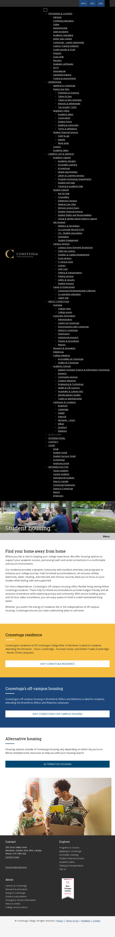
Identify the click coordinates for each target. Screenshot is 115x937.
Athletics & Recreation (69, 225)
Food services (64, 258)
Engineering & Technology (70, 384)
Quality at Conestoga (68, 362)
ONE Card (63, 269)
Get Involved (59, 222)
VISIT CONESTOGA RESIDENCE (57, 663)
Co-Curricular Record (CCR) (71, 229)
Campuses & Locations (64, 402)
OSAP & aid (63, 135)
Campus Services (61, 243)
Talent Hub (63, 297)
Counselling (63, 197)
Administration (65, 319)
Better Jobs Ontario (62, 38)
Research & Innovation (64, 348)
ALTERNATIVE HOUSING (57, 764)
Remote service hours (68, 207)
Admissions (54, 82)
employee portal (61, 463)
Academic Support (62, 157)
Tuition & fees (65, 96)
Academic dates (65, 114)
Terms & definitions (67, 128)
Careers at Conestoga (68, 323)
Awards (61, 139)
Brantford (62, 405)
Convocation (64, 117)
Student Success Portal (64, 456)
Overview (57, 305)
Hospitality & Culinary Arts (70, 391)
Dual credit (58, 56)
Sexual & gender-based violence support (77, 218)
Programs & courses (60, 13)
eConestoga (64, 168)
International (59, 71)
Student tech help (66, 182)
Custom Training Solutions (66, 46)
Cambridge (63, 409)
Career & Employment (64, 287)
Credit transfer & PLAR (64, 49)
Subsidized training (62, 74)
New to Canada (60, 481)
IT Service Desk (65, 261)
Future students (60, 470)
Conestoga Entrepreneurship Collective (77, 290)
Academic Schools (62, 366)
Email (55, 449)
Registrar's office (61, 110)
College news (64, 308)
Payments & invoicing (68, 92)
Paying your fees (61, 89)
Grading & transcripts (68, 125)
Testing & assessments (64, 78)
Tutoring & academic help (70, 186)
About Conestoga (58, 301)
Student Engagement (68, 240)
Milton (61, 423)
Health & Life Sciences (69, 387)
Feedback (85, 920)
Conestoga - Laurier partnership (68, 42)
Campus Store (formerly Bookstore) (75, 247)
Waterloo (62, 431)
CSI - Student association (70, 233)
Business (62, 373)
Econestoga (59, 459)
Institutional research (68, 337)
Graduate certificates (63, 64)
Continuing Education (63, 20)
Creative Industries (67, 380)
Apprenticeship (60, 28)
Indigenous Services (67, 200)
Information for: (58, 467)
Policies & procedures (68, 341)
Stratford (62, 427)
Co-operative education (69, 294)
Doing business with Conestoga (73, 326)
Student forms (65, 121)
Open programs (60, 31)
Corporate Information (64, 315)
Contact (57, 146)
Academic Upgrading (63, 35)
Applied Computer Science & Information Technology (84, 369)
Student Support (61, 189)
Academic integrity (67, 161)
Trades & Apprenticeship (70, 398)
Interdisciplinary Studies (69, 395)
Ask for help (63, 193)
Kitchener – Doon (66, 420)
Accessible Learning (67, 164)
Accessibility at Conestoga (70, 359)
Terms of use (72, 920)
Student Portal (60, 452)
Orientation (63, 236)
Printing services (66, 276)
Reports (62, 344)
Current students (61, 474)
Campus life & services (61, 153)
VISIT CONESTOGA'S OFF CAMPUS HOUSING (57, 714)
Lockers (62, 265)
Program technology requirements (74, 179)
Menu (106, 536)
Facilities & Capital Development (73, 254)
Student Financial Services (65, 132)
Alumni (56, 492)
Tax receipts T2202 (67, 107)
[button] (107, 3)
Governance (64, 333)
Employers (58, 495)
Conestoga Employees (64, 484)
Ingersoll (62, 416)
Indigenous (58, 351)
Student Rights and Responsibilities (75, 215)
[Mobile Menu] (45, 10)
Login (51, 445)
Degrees (57, 53)
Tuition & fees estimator (70, 99)
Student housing (66, 283)
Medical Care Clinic (67, 204)
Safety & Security (66, 279)
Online (56, 24)
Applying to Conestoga (64, 85)
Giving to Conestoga (68, 330)
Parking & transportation (70, 272)
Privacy (59, 920)
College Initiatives (61, 355)
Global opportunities (68, 171)
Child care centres (66, 251)
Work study (63, 143)
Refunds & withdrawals (69, 103)
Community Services (68, 377)
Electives (57, 60)
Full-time (57, 17)
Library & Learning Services (71, 175)
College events (65, 312)
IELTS (56, 67)
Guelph (61, 413)
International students (63, 477)
